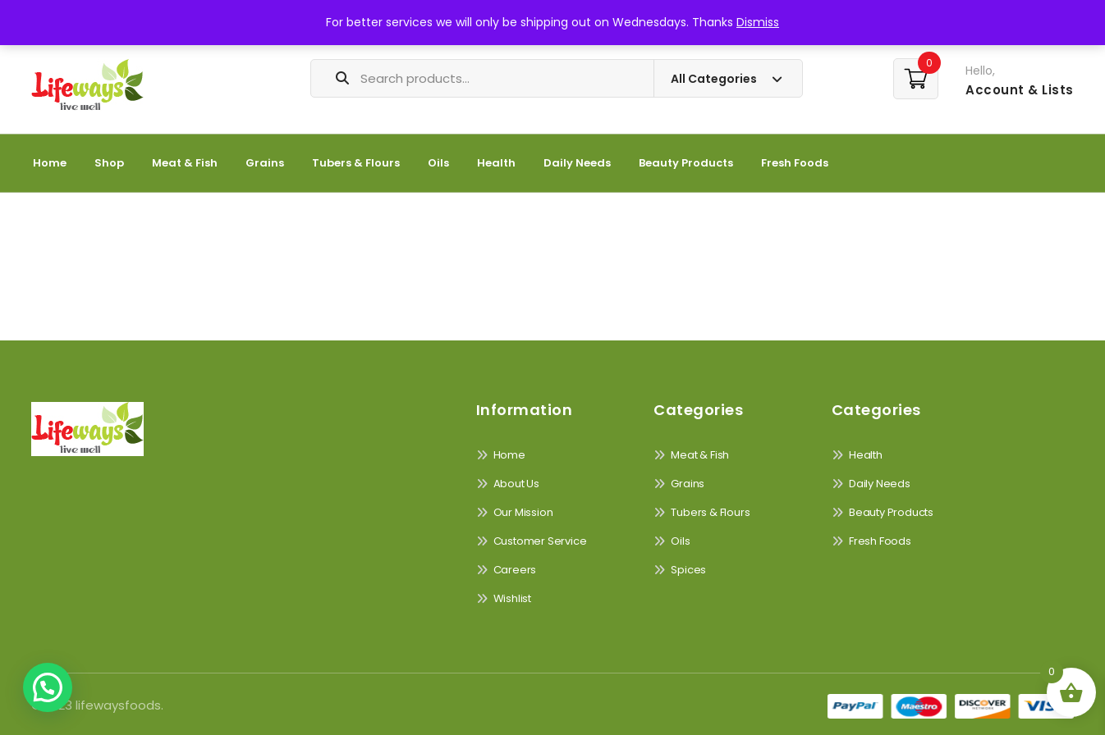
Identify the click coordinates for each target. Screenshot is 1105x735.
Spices (688, 570)
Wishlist (512, 598)
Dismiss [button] (757, 22)
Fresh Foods (794, 163)
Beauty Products (686, 163)
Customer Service (540, 541)
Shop (109, 163)
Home (49, 163)
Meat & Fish (185, 163)
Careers (515, 570)
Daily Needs (577, 163)
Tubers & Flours (356, 163)
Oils (438, 163)
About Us (516, 483)
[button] (47, 687)
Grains (264, 163)
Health (496, 163)
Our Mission (523, 512)
